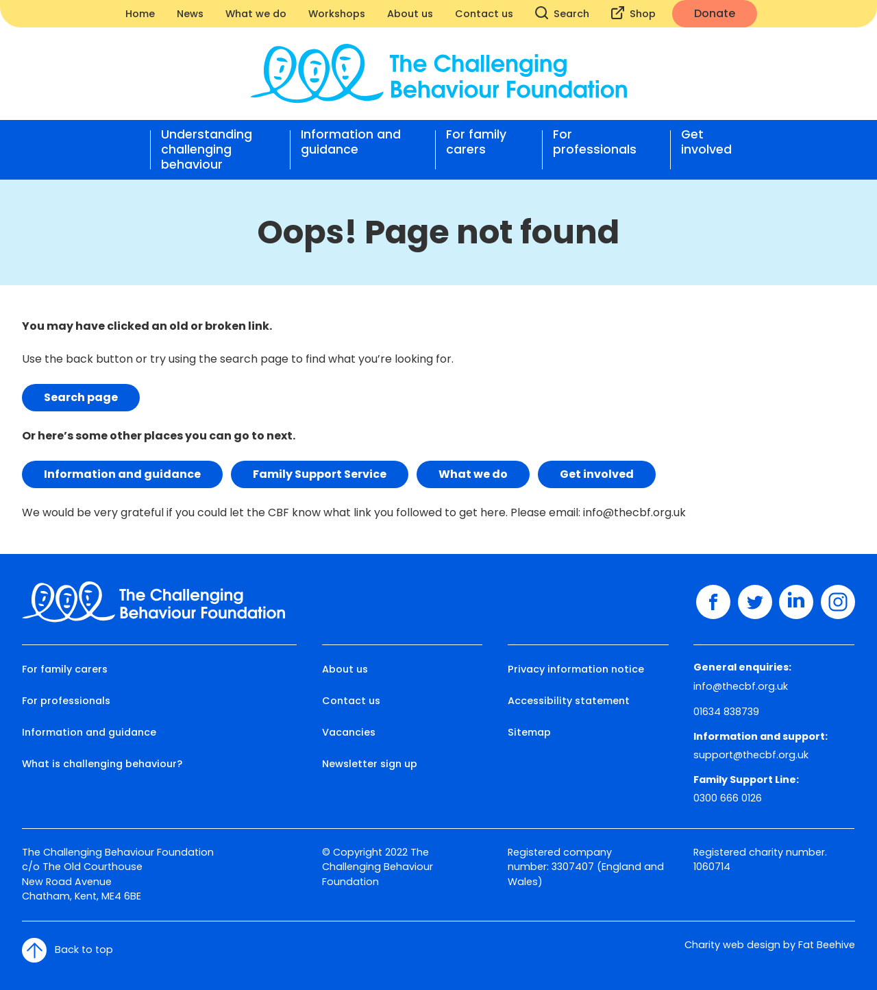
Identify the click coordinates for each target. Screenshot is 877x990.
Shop (633, 13)
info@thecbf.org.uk (634, 512)
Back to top (67, 950)
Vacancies (348, 732)
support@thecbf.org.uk (750, 755)
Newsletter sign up (369, 764)
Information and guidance (351, 142)
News (190, 14)
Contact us (484, 14)
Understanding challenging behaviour (206, 149)
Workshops (336, 14)
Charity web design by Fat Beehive (769, 945)
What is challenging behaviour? (102, 764)
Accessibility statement (569, 701)
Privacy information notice (576, 669)
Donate (714, 13)
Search (562, 13)
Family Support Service (319, 474)
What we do (255, 14)
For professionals (595, 142)
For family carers (476, 142)
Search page (81, 397)
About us (410, 14)
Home (140, 14)
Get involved (706, 142)
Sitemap (529, 732)
